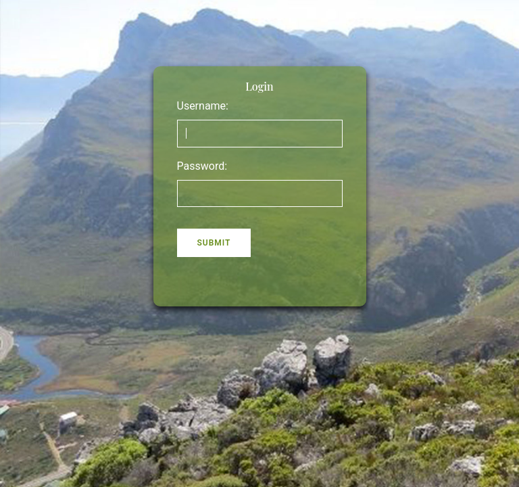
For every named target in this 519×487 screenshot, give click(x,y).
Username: (202, 105)
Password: (202, 166)
